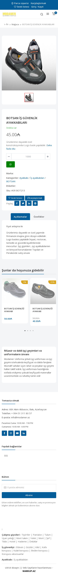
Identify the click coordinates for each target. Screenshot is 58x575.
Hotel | (13, 541)
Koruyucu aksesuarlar (13, 553)
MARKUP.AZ (29, 570)
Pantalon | (38, 534)
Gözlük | (30, 547)
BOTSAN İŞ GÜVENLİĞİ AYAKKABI (14, 310)
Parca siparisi (20, 3)
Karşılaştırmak (38, 3)
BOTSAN (10, 181)
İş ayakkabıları (37, 177)
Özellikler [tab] (39, 216)
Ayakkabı (23, 177)
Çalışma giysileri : (12, 534)
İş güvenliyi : (9, 547)
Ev (7, 24)
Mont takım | (23, 538)
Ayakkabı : (8, 559)
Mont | (42, 538)
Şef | (49, 538)
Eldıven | (21, 547)
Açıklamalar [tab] (20, 216)
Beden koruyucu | (40, 550)
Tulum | (48, 534)
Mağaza (15, 24)
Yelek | (34, 538)
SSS (6, 455)
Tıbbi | (5, 541)
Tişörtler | (27, 534)
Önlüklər (33, 541)
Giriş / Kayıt (37, 6)
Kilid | (38, 547)
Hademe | (23, 541)
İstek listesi (22, 6)
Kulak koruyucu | (22, 550)
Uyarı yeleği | (9, 538)
